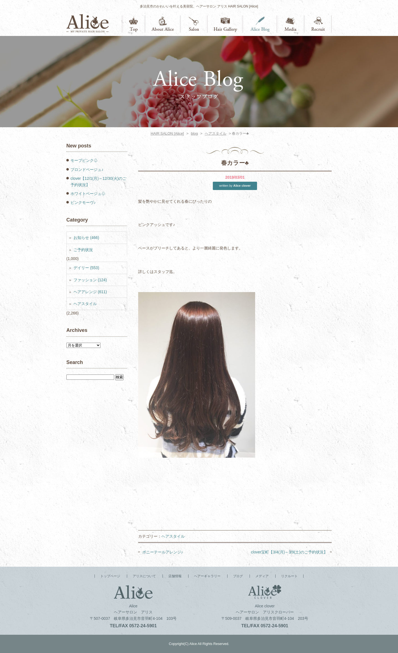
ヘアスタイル (215, 133)
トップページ (133, 23)
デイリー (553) (86, 268)
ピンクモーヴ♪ (83, 202)
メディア (290, 23)
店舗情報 (194, 23)
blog (194, 133)
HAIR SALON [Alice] (167, 133)
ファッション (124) (90, 280)
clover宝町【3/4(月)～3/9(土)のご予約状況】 (289, 552)
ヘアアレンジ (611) (90, 292)
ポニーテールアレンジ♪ (162, 552)
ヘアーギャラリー (225, 23)
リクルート (318, 23)
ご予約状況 (83, 250)
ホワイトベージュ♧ (87, 193)
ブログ (260, 23)
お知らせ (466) (86, 237)
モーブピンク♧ (84, 160)
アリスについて (162, 23)
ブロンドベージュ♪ (86, 169)
